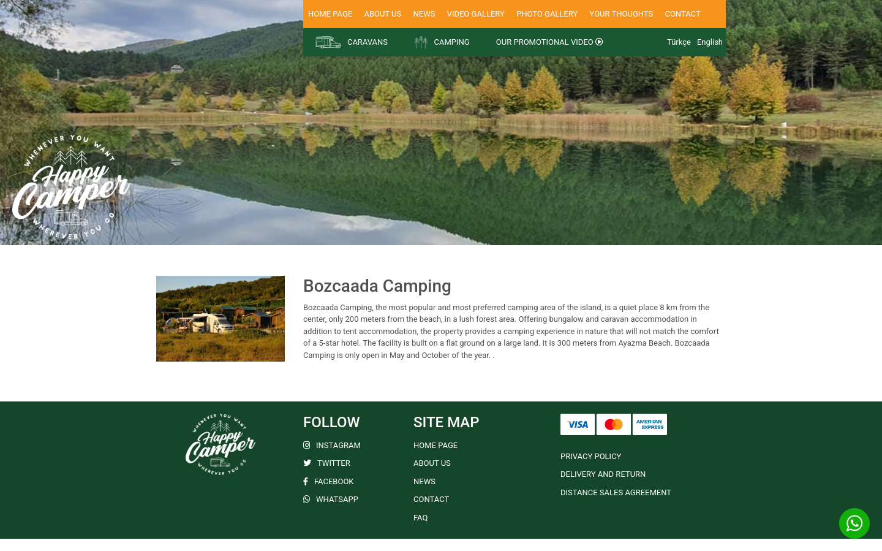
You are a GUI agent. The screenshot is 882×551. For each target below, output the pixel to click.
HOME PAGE (330, 13)
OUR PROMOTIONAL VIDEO (549, 42)
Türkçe (679, 42)
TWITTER (326, 463)
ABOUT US (382, 13)
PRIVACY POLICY (590, 456)
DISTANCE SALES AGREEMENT (615, 492)
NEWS (424, 13)
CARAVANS (351, 42)
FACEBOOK (328, 481)
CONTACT (682, 13)
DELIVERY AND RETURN (603, 474)
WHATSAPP (330, 499)
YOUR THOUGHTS (622, 13)
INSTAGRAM (332, 445)
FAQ (420, 517)
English (710, 42)
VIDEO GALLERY (476, 13)
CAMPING (441, 42)
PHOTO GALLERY (547, 13)
